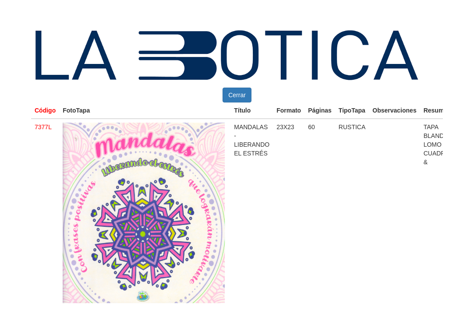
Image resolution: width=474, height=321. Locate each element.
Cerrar (237, 95)
